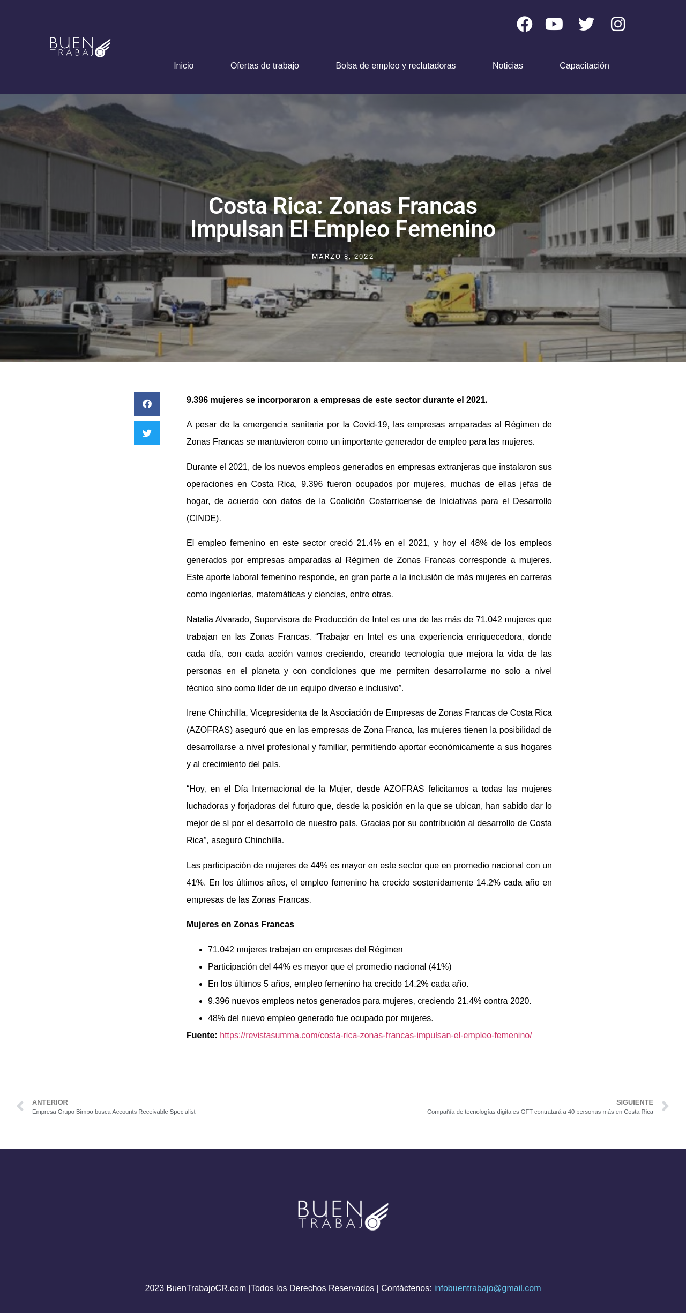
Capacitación (584, 65)
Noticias (508, 65)
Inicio (183, 65)
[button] (147, 404)
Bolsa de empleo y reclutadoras (395, 65)
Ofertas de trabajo (264, 65)
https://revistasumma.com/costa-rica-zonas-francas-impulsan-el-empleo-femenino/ (376, 1035)
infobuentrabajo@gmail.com (487, 1288)
